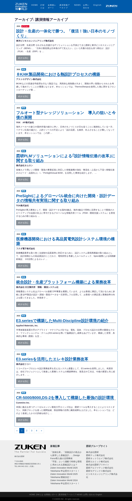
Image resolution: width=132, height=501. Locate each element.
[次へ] (41, 430)
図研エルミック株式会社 (97, 461)
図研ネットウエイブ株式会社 (99, 458)
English (97, 5)
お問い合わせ (86, 6)
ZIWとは (42, 6)
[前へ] (17, 430)
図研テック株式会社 (95, 455)
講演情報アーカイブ (64, 6)
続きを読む (23, 58)
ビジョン (25, 26)
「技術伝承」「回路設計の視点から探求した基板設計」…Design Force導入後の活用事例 (66, 455)
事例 (23, 69)
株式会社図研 (92, 452)
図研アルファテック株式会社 (99, 468)
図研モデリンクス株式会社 (98, 471)
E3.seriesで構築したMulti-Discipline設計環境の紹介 (62, 321)
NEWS (77, 5)
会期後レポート (52, 6)
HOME (34, 5)
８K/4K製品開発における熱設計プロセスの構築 (58, 74)
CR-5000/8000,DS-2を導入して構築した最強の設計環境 (65, 398)
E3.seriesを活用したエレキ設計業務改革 (52, 359)
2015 (18, 26)
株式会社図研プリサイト (97, 464)
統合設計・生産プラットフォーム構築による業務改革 (63, 282)
